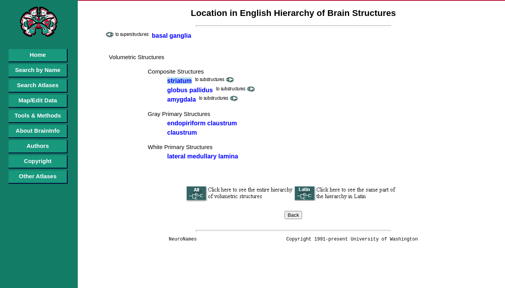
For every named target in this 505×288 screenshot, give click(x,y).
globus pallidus (190, 90)
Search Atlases (37, 85)
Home (38, 54)
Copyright (38, 161)
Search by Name (38, 70)
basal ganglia (171, 35)
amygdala (181, 99)
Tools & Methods (37, 115)
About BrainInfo (37, 130)
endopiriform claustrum (202, 123)
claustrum (182, 132)
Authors (37, 145)
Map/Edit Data (37, 100)
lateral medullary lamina (202, 156)
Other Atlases (38, 176)
